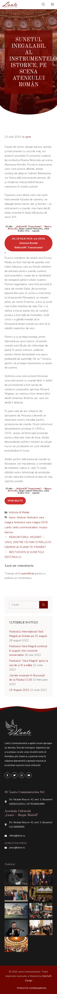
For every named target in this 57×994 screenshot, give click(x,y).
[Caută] (43, 604)
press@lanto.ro (17, 847)
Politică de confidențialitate (31, 988)
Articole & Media (19, 512)
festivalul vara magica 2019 (31, 522)
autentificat (27, 573)
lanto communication (25, 527)
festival (21, 517)
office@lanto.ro (17, 835)
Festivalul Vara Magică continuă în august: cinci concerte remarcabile (28, 650)
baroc (12, 517)
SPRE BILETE (15, 500)
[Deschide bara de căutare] (43, 4)
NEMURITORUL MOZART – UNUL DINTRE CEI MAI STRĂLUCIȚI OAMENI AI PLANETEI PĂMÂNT (28, 542)
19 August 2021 (19, 690)
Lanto (8, 527)
